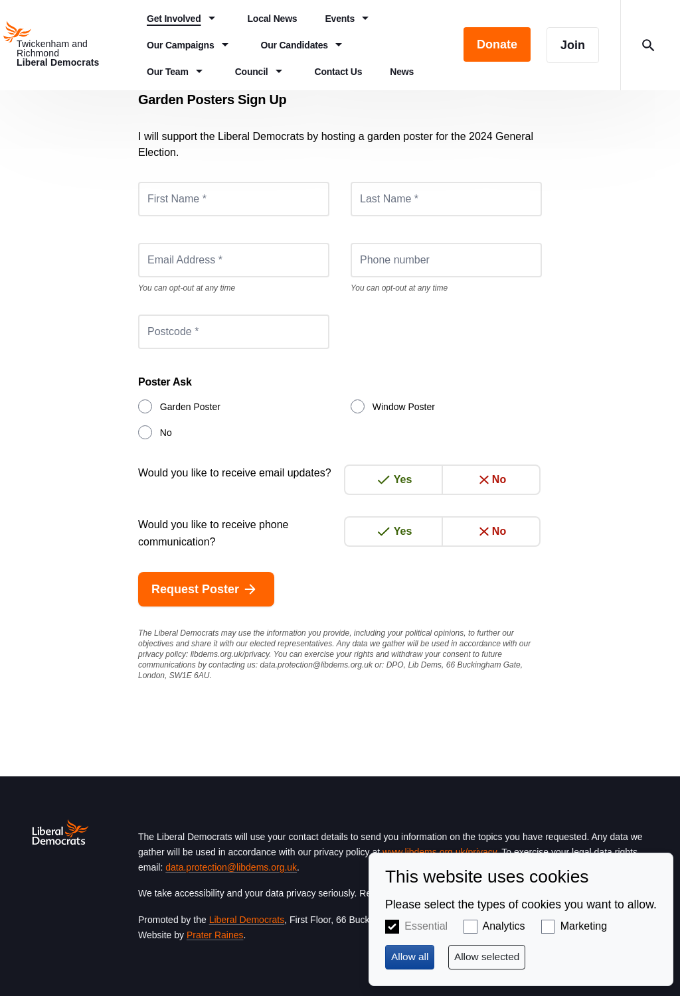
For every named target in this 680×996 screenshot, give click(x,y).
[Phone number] (446, 260)
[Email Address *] (233, 260)
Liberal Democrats (247, 919)
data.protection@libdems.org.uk (316, 665)
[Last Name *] (446, 199)
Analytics (504, 926)
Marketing (583, 926)
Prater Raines (215, 935)
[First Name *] (233, 199)
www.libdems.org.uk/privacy (439, 852)
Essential (426, 926)
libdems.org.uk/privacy (230, 654)
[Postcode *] (233, 332)
